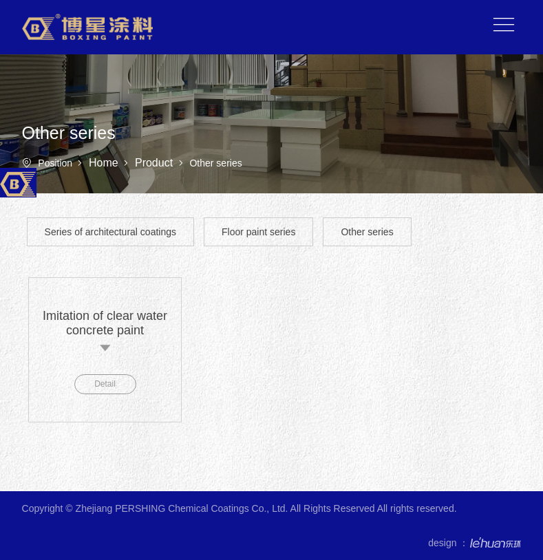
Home (105, 163)
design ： (474, 542)
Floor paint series (258, 231)
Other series (367, 231)
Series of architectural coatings (110, 231)
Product (155, 163)
